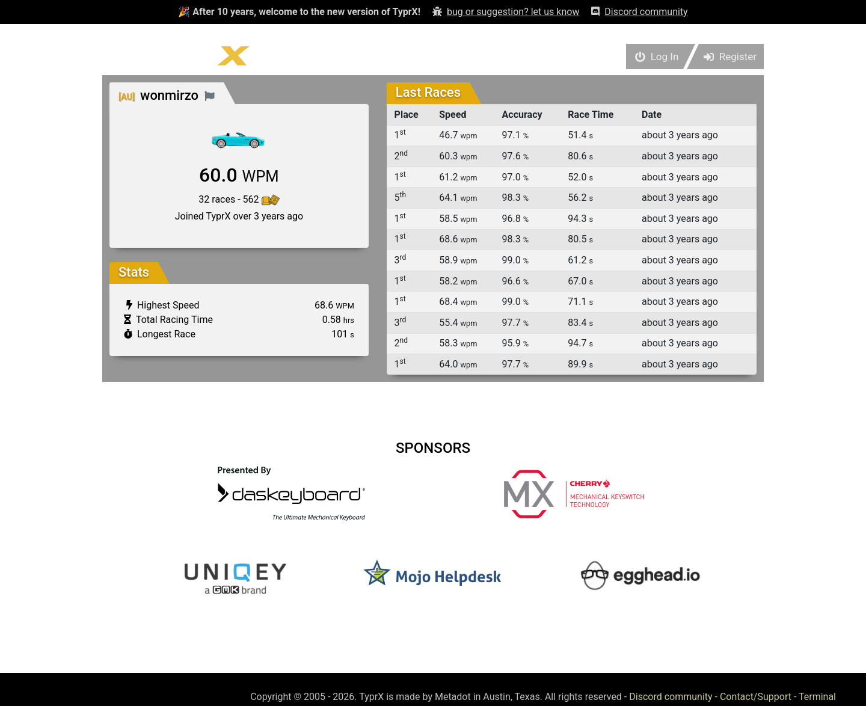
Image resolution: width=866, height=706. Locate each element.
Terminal (817, 696)
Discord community (670, 696)
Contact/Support (755, 696)
